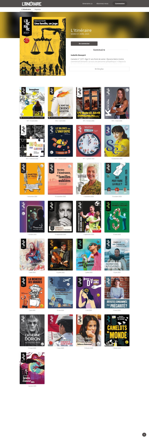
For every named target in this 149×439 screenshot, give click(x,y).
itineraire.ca (87, 3)
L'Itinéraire (26, 9)
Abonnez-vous (102, 3)
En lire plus (99, 69)
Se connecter (84, 43)
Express (38, 9)
